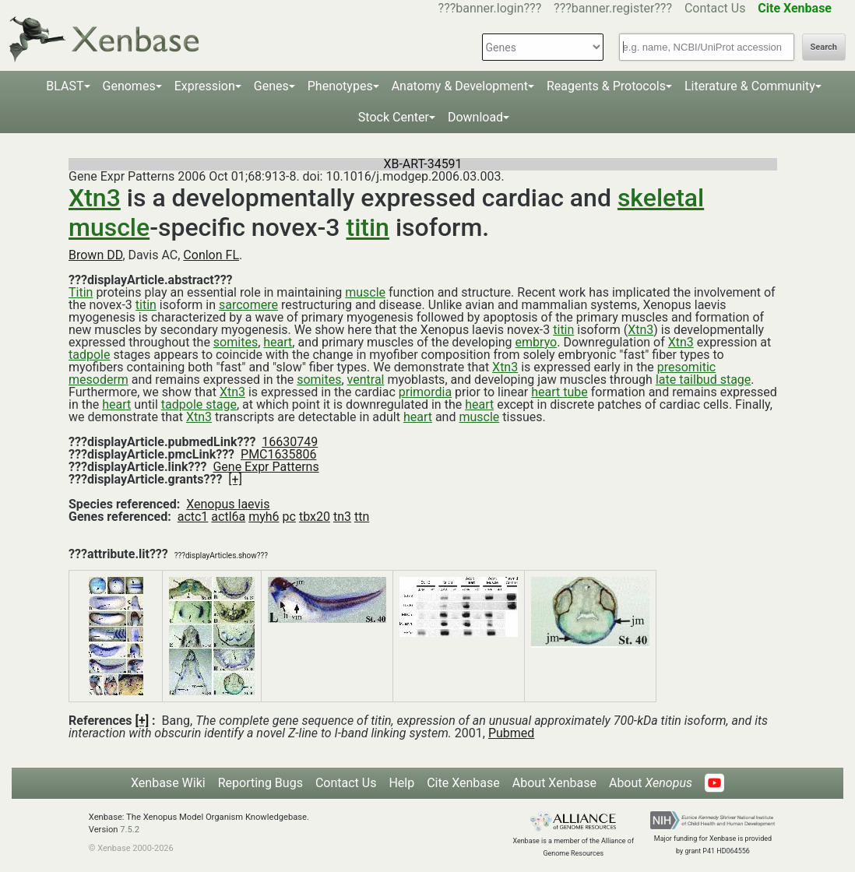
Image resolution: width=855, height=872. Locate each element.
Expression (204, 86)
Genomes (129, 86)
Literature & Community (749, 86)
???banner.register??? (613, 8)
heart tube (559, 392)
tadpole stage (199, 404)
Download (475, 117)
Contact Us (715, 8)
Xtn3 (95, 198)
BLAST (64, 86)
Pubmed (511, 733)
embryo (536, 342)
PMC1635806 (278, 454)
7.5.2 (129, 830)
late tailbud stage (703, 379)
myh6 (263, 516)
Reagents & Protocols (606, 86)
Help (401, 782)
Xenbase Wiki (168, 782)
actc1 (193, 516)
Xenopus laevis (227, 504)
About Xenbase (554, 782)
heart (277, 342)
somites (235, 342)
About (650, 782)
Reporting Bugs (260, 782)
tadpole (89, 354)
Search (824, 47)
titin (367, 227)
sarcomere (248, 304)
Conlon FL (211, 255)
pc (289, 516)
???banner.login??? (490, 8)
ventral (366, 379)
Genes (271, 86)
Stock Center (393, 117)
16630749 (290, 441)
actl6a (228, 516)
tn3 (342, 516)
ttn (361, 516)
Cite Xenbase (463, 782)
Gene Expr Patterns (265, 466)
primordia (425, 392)
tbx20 (314, 516)
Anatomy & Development (460, 86)
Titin (81, 292)
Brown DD (95, 255)
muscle (365, 292)
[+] (235, 479)
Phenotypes (340, 86)
